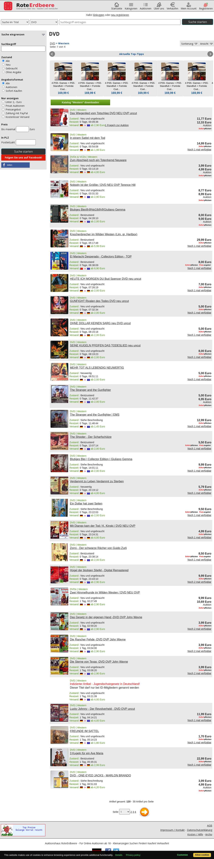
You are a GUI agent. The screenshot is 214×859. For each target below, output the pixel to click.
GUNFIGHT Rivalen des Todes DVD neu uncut (99, 301)
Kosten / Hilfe (195, 834)
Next (210, 54)
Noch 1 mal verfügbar (199, 149)
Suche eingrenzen (23, 34)
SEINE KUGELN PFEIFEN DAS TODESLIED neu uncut (105, 345)
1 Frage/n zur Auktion (117, 125)
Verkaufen (172, 7)
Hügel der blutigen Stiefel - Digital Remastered (99, 570)
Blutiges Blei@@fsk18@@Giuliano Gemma (97, 209)
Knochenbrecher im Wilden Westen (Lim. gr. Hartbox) (103, 234)
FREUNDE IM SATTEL (84, 731)
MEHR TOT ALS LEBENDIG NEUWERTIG (97, 367)
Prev (52, 54)
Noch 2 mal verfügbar (199, 581)
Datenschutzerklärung (199, 830)
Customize (182, 855)
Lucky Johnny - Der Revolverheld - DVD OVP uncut (102, 708)
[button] (15, 165)
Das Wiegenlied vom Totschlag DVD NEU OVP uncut (103, 113)
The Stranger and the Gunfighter (90, 389)
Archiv (208, 834)
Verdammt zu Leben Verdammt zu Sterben (97, 481)
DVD (52, 43)
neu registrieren (120, 15)
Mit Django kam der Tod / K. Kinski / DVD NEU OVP (102, 525)
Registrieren (206, 7)
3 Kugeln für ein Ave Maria (86, 753)
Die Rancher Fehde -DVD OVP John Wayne (98, 639)
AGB (209, 825)
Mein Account (189, 7)
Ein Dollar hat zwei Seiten (86, 503)
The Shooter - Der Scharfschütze (91, 436)
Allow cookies (202, 855)
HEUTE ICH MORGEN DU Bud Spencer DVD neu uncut (105, 278)
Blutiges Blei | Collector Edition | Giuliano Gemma (101, 459)
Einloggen (98, 15)
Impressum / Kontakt (172, 830)
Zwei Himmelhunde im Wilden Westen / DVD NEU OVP (105, 592)
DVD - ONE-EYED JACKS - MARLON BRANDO (100, 775)
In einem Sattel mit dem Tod (87, 137)
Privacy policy (133, 855)
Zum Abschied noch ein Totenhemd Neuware (98, 160)
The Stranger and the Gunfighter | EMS (94, 414)
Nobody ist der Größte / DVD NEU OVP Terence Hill (102, 184)
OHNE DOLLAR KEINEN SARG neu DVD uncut (100, 323)
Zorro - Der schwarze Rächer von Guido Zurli (98, 548)
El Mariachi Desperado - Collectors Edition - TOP (101, 256)
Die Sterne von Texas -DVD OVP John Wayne (99, 661)
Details (118, 855)
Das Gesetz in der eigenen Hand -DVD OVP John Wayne (106, 617)
